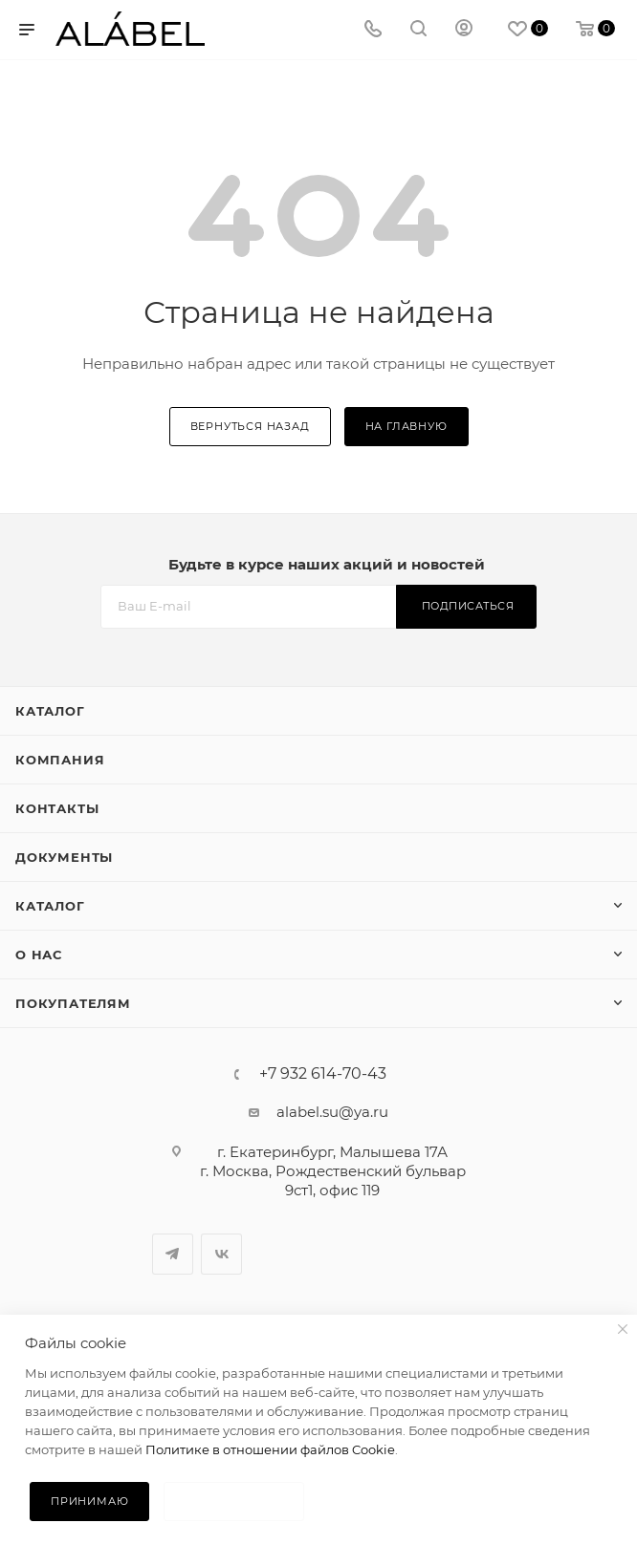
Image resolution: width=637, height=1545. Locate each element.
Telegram (172, 1254)
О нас (38, 954)
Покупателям (73, 1003)
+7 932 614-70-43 (322, 1074)
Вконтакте (221, 1254)
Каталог (50, 711)
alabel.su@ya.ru (332, 1112)
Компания (59, 759)
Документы (64, 857)
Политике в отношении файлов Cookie (270, 1449)
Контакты (57, 808)
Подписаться (468, 605)
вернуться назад (250, 426)
